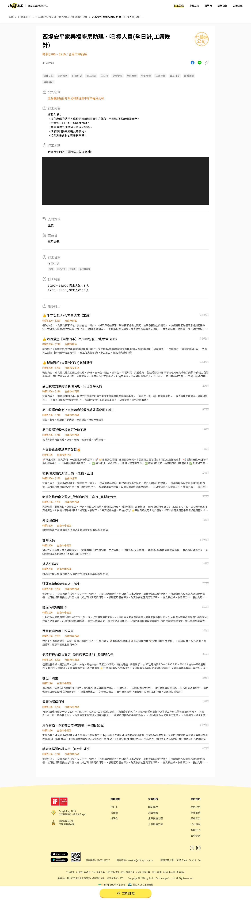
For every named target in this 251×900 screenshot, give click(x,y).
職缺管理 (153, 806)
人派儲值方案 (155, 824)
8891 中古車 (169, 872)
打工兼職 (179, 5)
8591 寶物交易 (128, 872)
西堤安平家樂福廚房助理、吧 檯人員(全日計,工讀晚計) (118, 17)
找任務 (114, 812)
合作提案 (195, 835)
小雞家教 (194, 5)
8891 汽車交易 (143, 872)
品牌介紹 (195, 806)
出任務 (79, 872)
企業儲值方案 (155, 818)
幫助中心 (195, 830)
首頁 (11, 17)
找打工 (114, 806)
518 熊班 (70, 872)
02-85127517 (103, 860)
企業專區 (238, 5)
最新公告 (222, 5)
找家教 (114, 818)
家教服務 (195, 812)
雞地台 (208, 5)
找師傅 (87, 872)
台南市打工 (24, 17)
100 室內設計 (113, 872)
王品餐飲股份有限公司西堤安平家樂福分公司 (61, 17)
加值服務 (153, 812)
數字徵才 (181, 872)
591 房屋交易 (98, 872)
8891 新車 (156, 872)
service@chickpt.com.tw (140, 860)
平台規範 (195, 824)
